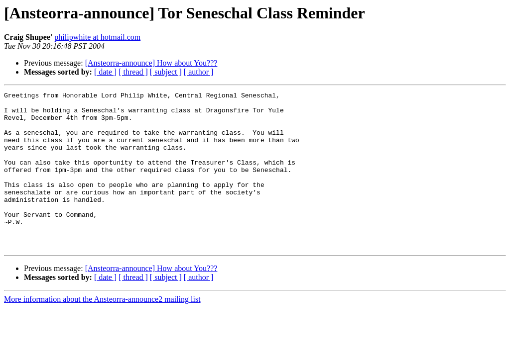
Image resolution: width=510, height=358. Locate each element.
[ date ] (105, 72)
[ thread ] (133, 72)
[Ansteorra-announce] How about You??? (151, 63)
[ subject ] (166, 72)
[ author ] (199, 72)
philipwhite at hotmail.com (97, 37)
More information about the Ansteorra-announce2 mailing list (102, 330)
